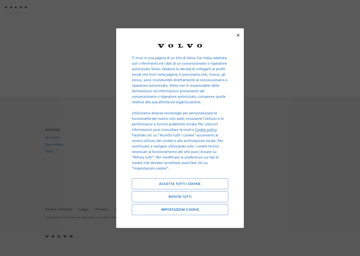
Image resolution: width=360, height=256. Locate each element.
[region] (180, 128)
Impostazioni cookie (180, 209)
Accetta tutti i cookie (180, 184)
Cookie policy (206, 129)
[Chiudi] (238, 35)
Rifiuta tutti (180, 196)
